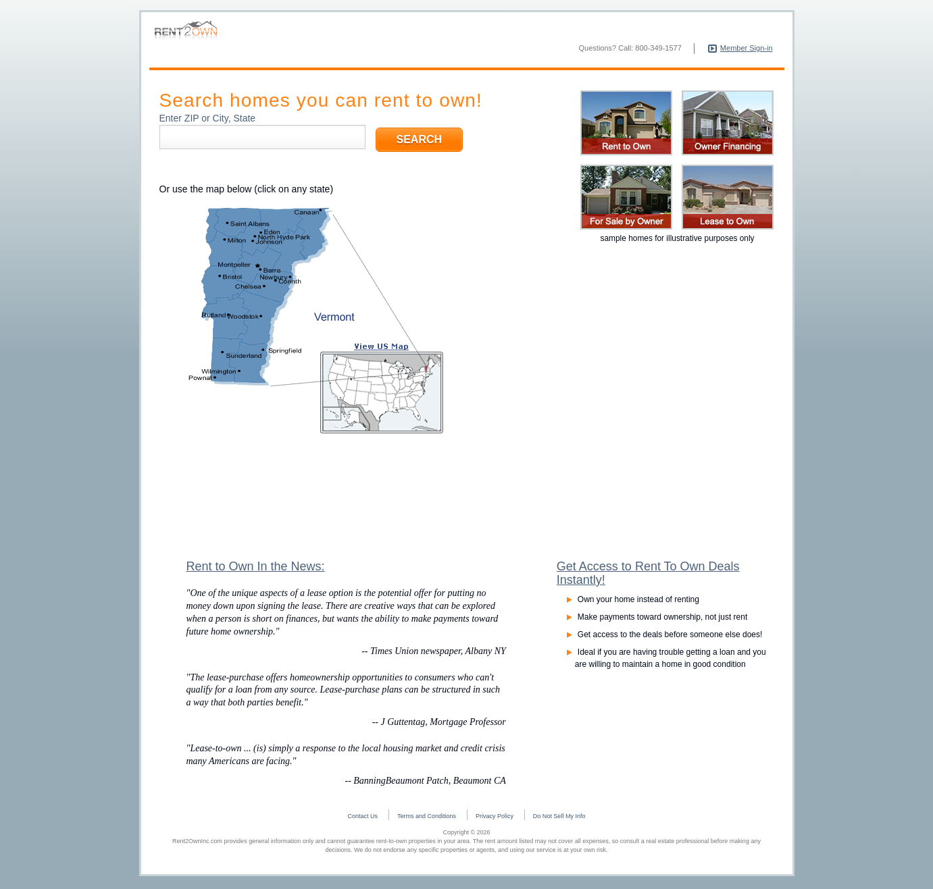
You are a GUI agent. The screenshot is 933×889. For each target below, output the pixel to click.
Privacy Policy (494, 818)
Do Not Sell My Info (559, 818)
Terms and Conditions (426, 818)
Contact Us (363, 818)
